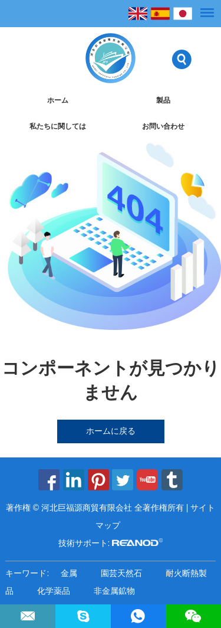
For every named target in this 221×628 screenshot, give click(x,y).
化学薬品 (53, 591)
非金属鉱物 (114, 591)
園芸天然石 (121, 573)
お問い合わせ (163, 126)
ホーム (57, 100)
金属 (69, 573)
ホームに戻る (111, 431)
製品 (163, 100)
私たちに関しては (57, 126)
